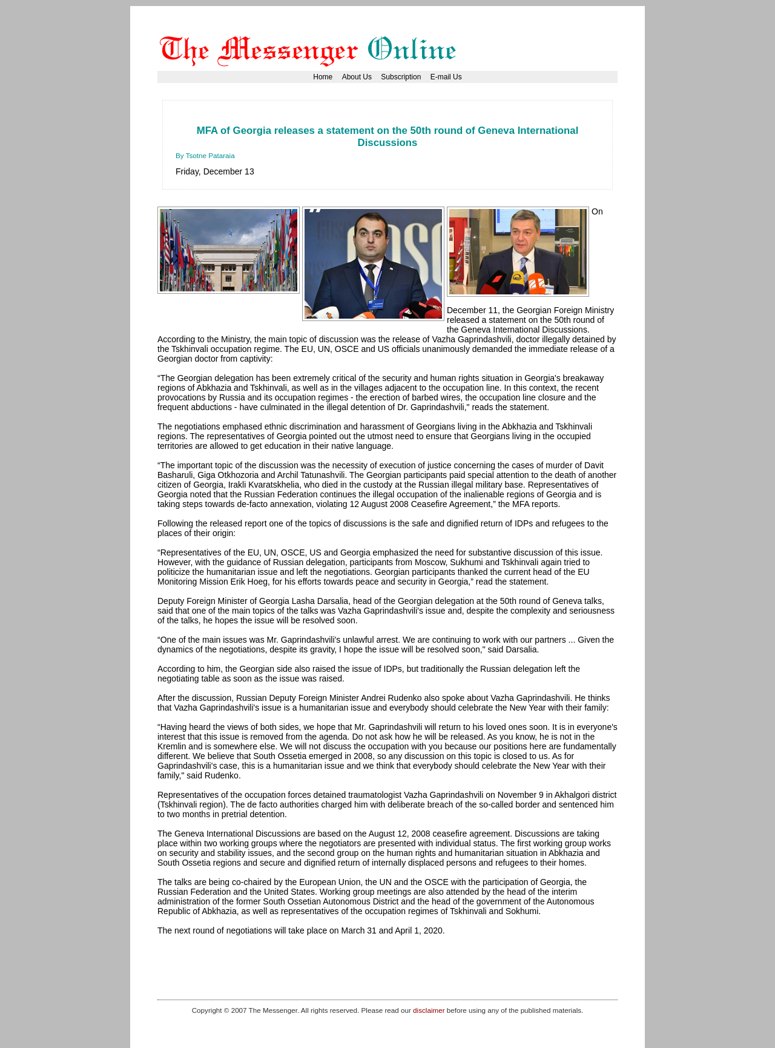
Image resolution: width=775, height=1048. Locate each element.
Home (322, 77)
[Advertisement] (396, 117)
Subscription (401, 77)
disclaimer (428, 1010)
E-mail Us (446, 77)
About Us (357, 77)
